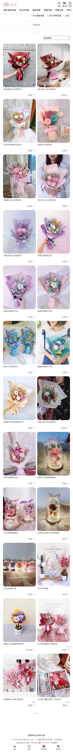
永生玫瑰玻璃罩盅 (10, 533)
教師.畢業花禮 (10, 10)
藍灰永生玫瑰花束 (10, 366)
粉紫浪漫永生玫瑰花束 (12, 255)
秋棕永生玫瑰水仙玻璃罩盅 (48, 533)
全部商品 (36, 24)
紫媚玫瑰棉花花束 (10, 311)
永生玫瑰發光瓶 (9, 588)
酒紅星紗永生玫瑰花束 (47, 89)
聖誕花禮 (36, 10)
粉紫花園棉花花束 (45, 255)
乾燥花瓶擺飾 (43, 588)
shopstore (46, 742)
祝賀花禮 (59, 10)
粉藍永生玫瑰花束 (45, 144)
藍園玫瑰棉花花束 (45, 366)
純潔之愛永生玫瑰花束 (47, 422)
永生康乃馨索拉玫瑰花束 (48, 644)
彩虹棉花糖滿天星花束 (12, 144)
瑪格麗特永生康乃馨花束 (13, 699)
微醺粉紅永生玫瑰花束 (12, 200)
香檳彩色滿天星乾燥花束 (13, 422)
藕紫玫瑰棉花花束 (45, 311)
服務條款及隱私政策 (36, 735)
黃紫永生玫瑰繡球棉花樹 (13, 644)
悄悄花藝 (33, 742)
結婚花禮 (48, 10)
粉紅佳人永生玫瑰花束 (47, 200)
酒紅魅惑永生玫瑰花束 (12, 89)
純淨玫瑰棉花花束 (10, 477)
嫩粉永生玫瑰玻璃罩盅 (47, 477)
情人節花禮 (24, 10)
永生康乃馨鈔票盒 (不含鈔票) (49, 699)
